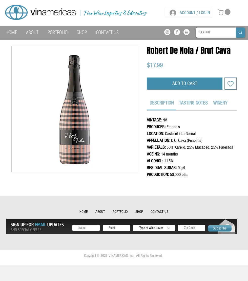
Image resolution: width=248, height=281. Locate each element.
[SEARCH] (212, 33)
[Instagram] (167, 32)
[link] (162, 103)
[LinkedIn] (186, 32)
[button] (225, 12)
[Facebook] (177, 32)
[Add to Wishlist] (230, 84)
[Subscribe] (220, 228)
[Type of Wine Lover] (154, 228)
